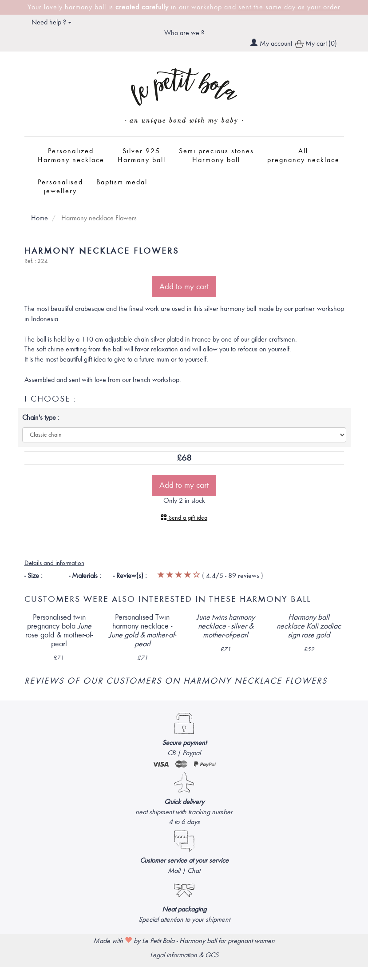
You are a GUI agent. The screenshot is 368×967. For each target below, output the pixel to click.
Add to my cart (184, 286)
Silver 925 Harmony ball (142, 155)
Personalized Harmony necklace (71, 155)
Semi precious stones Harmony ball (216, 155)
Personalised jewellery (60, 186)
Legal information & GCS (184, 955)
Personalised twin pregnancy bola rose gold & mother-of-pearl (59, 630)
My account (276, 44)
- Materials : (85, 576)
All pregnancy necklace (303, 155)
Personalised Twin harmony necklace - (142, 630)
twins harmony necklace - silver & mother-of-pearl (225, 626)
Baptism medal (121, 182)
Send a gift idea (184, 517)
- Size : (33, 576)
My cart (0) (316, 44)
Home (39, 218)
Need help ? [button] (51, 22)
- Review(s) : (130, 576)
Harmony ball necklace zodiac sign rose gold (309, 626)
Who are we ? (184, 33)
